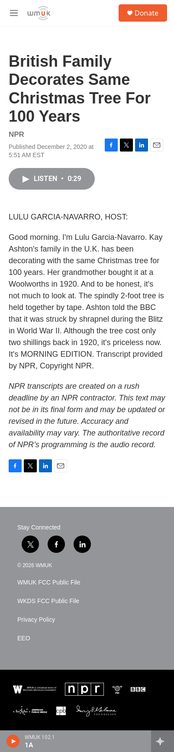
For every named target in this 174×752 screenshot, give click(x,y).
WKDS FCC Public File (48, 601)
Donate (146, 13)
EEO (23, 638)
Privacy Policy (36, 619)
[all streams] (162, 741)
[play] (13, 741)
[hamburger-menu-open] (14, 13)
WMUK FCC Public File (48, 582)
